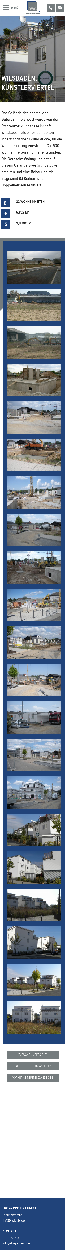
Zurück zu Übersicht (32, 1055)
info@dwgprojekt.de (16, 1243)
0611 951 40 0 (12, 1238)
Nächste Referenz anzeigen (33, 1066)
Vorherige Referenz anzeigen (32, 1078)
